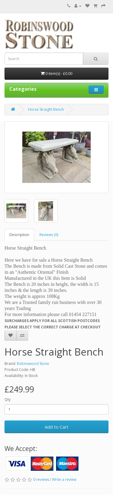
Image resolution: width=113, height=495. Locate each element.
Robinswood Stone (33, 363)
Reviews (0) (48, 234)
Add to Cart (56, 427)
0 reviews (41, 479)
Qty (8, 399)
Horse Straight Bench (46, 109)
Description (19, 234)
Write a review (64, 479)
